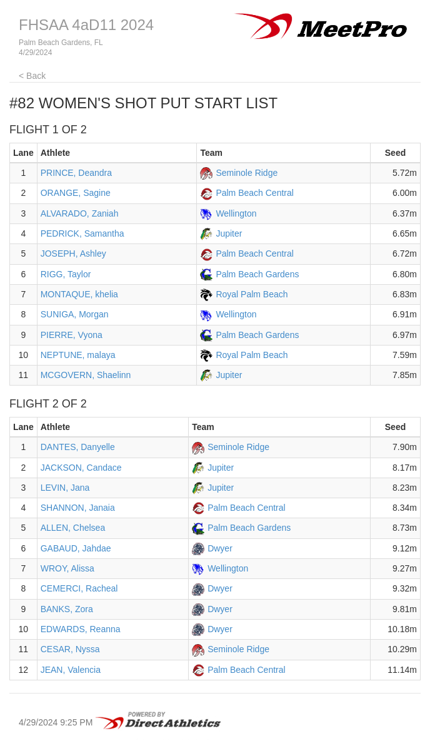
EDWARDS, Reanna (81, 629)
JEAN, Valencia (71, 670)
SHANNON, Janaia (78, 508)
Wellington (236, 213)
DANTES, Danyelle (78, 447)
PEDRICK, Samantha (82, 233)
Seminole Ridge (247, 173)
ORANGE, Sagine (76, 193)
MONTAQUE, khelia (79, 294)
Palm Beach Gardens (257, 274)
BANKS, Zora (67, 609)
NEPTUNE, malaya (78, 355)
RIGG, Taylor (66, 274)
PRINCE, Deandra (76, 173)
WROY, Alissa (67, 568)
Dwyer (220, 548)
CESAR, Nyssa (70, 649)
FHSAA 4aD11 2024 (86, 24)
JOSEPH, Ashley (73, 253)
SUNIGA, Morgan (75, 314)
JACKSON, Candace (81, 468)
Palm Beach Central (255, 193)
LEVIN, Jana (65, 488)
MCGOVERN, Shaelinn (86, 375)
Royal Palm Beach (252, 294)
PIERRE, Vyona (71, 335)
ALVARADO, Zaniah (80, 213)
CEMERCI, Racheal (79, 588)
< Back (32, 76)
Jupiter (229, 233)
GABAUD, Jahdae (76, 548)
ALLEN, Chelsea (73, 528)
